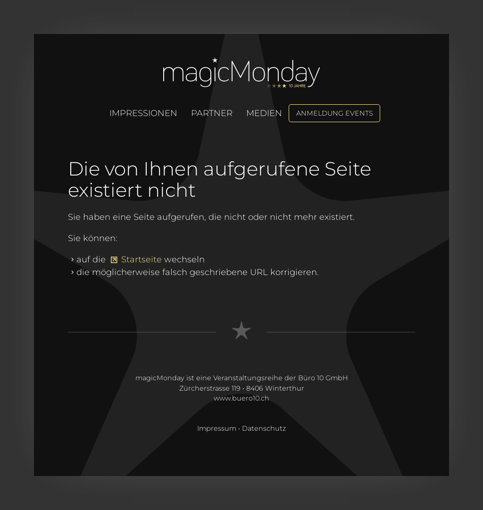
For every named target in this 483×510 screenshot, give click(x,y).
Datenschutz (264, 428)
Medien (264, 113)
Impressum (216, 428)
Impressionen (143, 113)
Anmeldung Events (334, 113)
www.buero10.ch (241, 398)
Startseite (141, 259)
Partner (212, 113)
